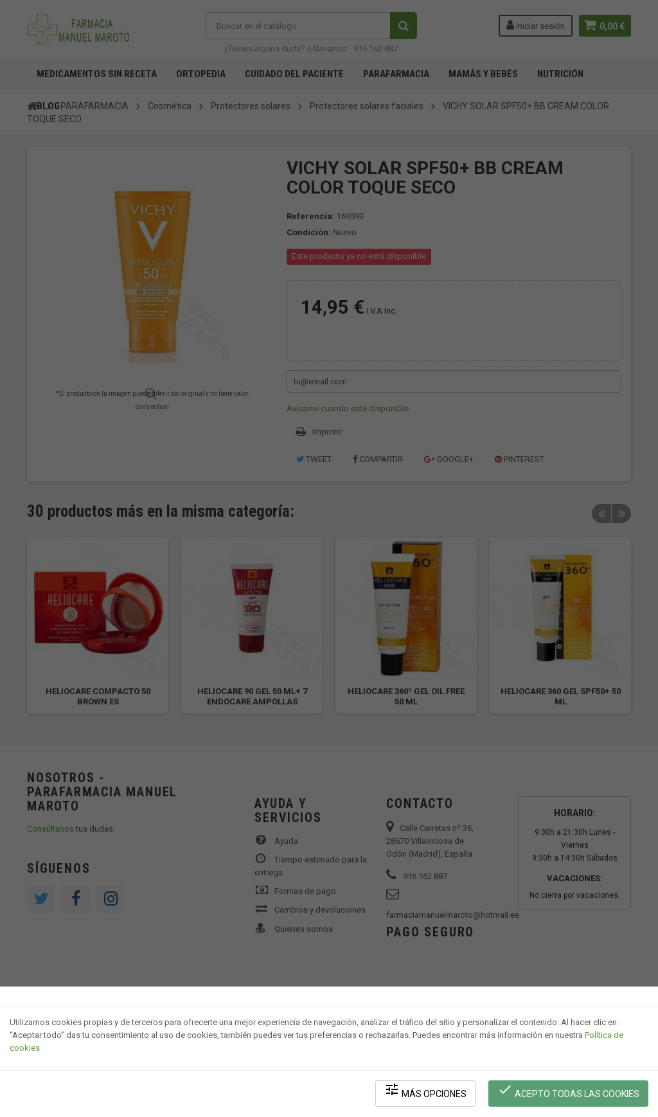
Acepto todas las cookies (569, 1091)
